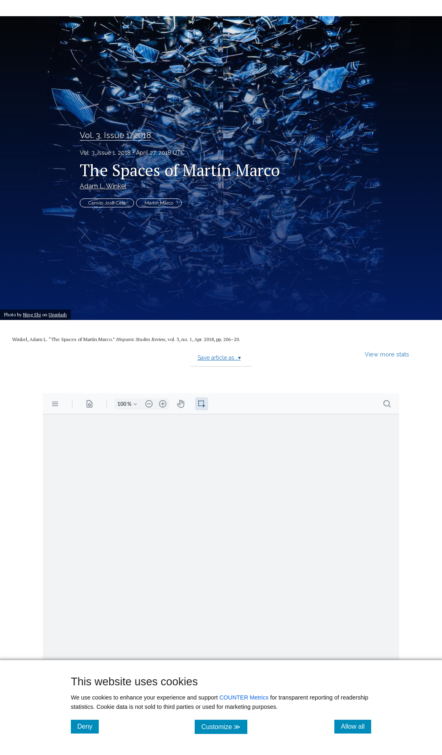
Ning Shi (32, 314)
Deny (88, 726)
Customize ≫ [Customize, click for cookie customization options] (224, 726)
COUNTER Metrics (244, 697)
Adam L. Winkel (103, 186)
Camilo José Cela (106, 203)
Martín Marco (158, 203)
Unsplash (58, 314)
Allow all (356, 726)
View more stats (387, 354)
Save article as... (219, 357)
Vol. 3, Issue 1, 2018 (115, 135)
